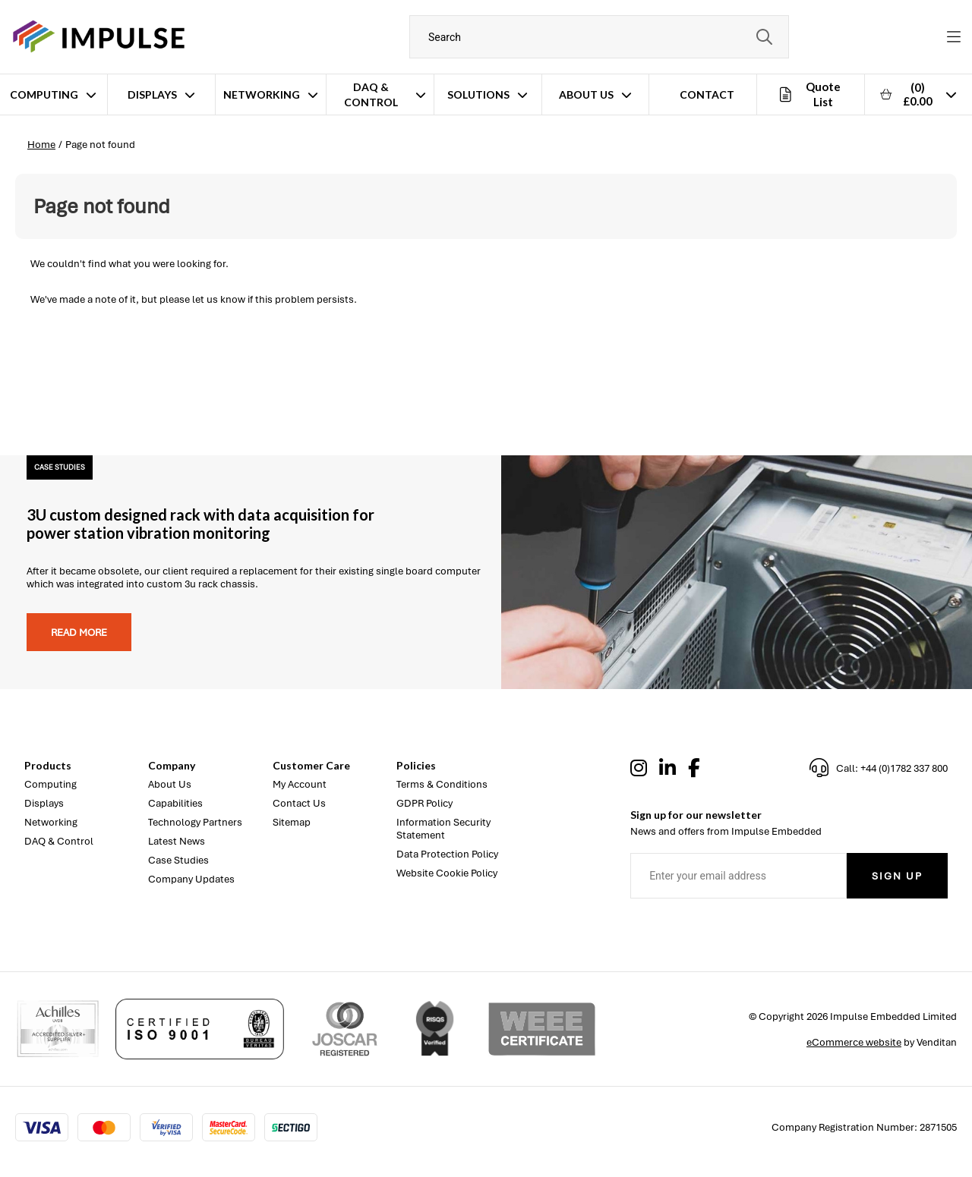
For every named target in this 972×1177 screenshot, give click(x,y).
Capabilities (175, 803)
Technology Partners (195, 822)
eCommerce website (853, 1042)
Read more (79, 632)
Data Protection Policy (447, 854)
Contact (707, 94)
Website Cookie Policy (446, 873)
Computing (44, 94)
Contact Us (299, 803)
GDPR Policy (424, 803)
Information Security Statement (443, 829)
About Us (586, 94)
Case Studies (178, 860)
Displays (152, 94)
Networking (261, 94)
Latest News (176, 841)
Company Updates (191, 879)
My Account (300, 784)
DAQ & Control (371, 94)
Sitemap (292, 822)
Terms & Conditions (442, 784)
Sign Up (897, 876)
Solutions (478, 94)
